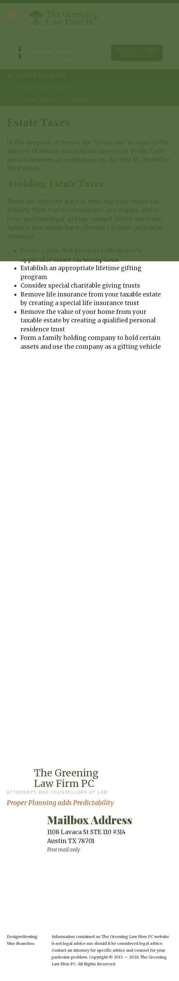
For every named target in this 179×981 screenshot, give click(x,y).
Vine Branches (20, 943)
